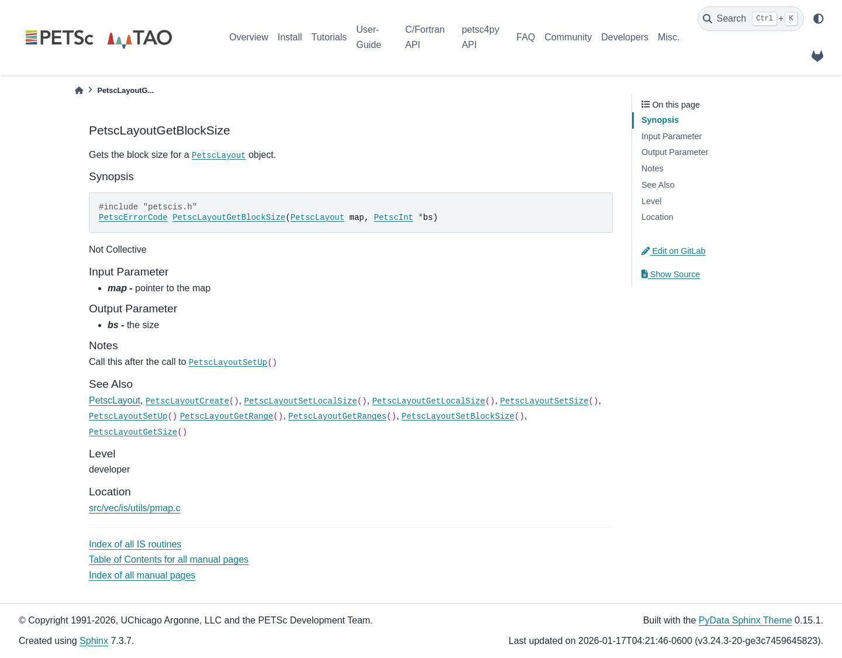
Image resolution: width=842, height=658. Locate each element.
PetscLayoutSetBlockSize (458, 416)
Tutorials (329, 37)
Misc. (668, 37)
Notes (652, 168)
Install (290, 37)
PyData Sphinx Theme (745, 620)
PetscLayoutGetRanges (337, 416)
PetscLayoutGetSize (133, 432)
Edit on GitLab (673, 251)
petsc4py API (480, 37)
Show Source (670, 274)
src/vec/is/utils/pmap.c (134, 508)
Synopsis (660, 120)
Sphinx (94, 641)
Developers (624, 37)
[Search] (751, 18)
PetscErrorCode (133, 217)
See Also (658, 185)
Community (568, 37)
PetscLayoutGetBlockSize (228, 217)
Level (651, 201)
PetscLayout (219, 155)
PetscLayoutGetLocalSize (428, 401)
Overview (248, 37)
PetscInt (393, 217)
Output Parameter (674, 152)
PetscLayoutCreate (187, 401)
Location (657, 217)
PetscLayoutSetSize (544, 401)
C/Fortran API (425, 37)
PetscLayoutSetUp (228, 362)
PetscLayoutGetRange (227, 416)
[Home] (79, 90)
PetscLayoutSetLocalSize (300, 401)
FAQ (525, 37)
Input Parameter (671, 136)
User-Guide (368, 37)
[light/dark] (819, 19)
